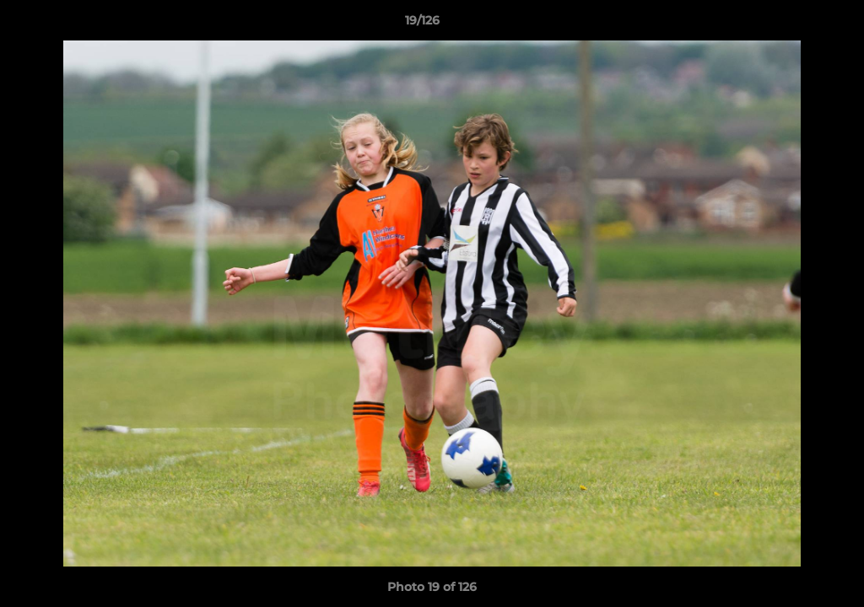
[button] (793, 24)
